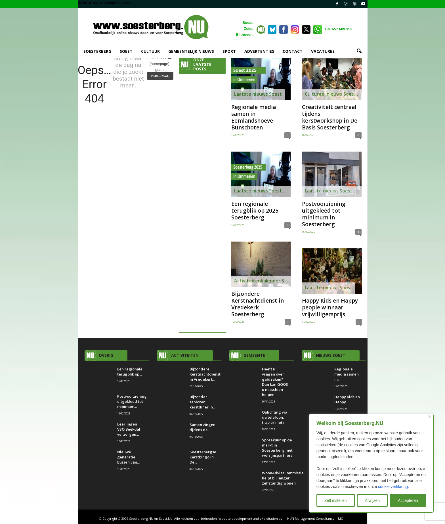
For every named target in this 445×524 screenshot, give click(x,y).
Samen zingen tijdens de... (202, 427)
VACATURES (323, 51)
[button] (359, 51)
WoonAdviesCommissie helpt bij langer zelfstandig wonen (283, 478)
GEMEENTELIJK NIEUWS (191, 51)
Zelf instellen (335, 500)
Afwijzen (372, 500)
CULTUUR (150, 51)
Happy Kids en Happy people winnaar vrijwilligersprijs (330, 307)
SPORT (229, 51)
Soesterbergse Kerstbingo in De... (203, 457)
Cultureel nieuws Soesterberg (333, 94)
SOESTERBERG (97, 51)
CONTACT (293, 51)
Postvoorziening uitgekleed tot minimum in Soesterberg (323, 214)
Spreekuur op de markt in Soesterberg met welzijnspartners (277, 448)
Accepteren (408, 500)
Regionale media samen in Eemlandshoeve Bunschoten (253, 117)
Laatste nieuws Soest (258, 94)
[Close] (430, 416)
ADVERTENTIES (259, 51)
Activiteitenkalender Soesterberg (262, 281)
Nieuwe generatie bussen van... (128, 457)
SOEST (126, 51)
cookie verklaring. (393, 486)
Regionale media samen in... (346, 374)
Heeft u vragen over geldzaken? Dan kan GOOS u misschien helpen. (275, 382)
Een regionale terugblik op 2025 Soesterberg (254, 210)
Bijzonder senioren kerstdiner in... (202, 402)
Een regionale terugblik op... (129, 372)
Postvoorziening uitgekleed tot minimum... (132, 401)
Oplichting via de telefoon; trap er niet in (274, 417)
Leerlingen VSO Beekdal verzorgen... (128, 429)
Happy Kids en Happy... (347, 400)
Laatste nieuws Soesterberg (262, 191)
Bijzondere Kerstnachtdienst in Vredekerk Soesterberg (257, 304)
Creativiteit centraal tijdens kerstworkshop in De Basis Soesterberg (329, 117)
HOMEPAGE (160, 76)
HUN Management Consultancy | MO (315, 519)
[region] (371, 463)
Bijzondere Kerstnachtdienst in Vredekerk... (205, 374)
